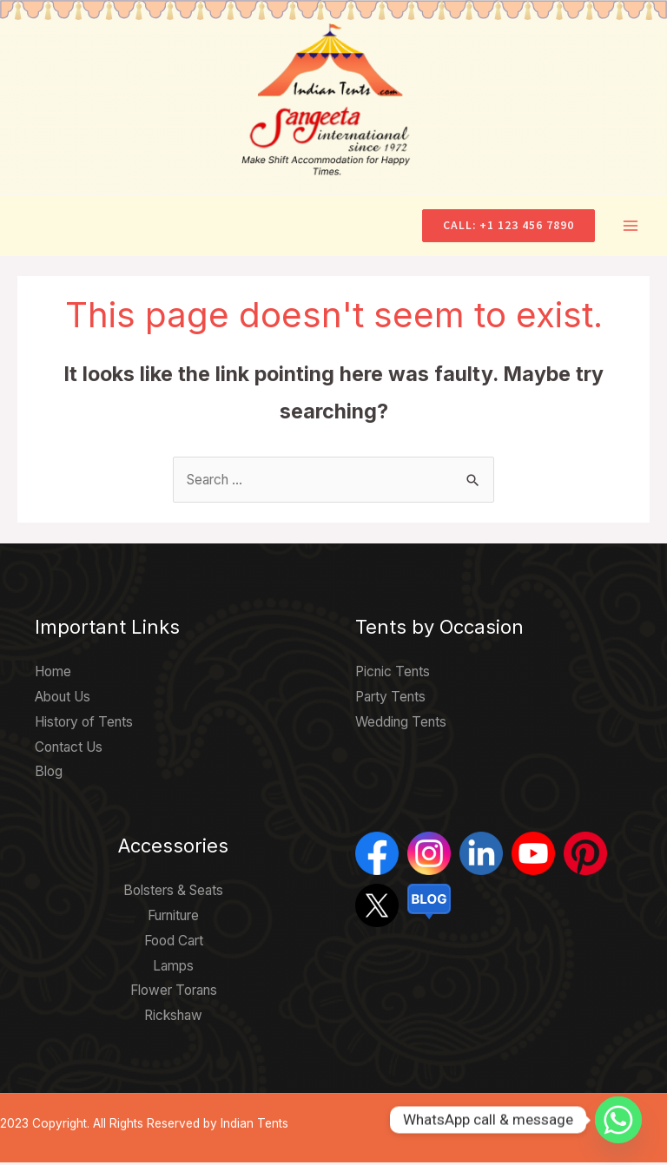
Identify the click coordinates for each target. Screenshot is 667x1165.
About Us (62, 699)
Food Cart (173, 943)
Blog (49, 775)
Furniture (173, 918)
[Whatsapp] (618, 1119)
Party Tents (390, 699)
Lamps (173, 968)
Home (53, 674)
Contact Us (68, 749)
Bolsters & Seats (173, 893)
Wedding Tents (400, 724)
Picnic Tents (392, 674)
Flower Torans (173, 993)
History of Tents (84, 724)
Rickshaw (173, 1018)
